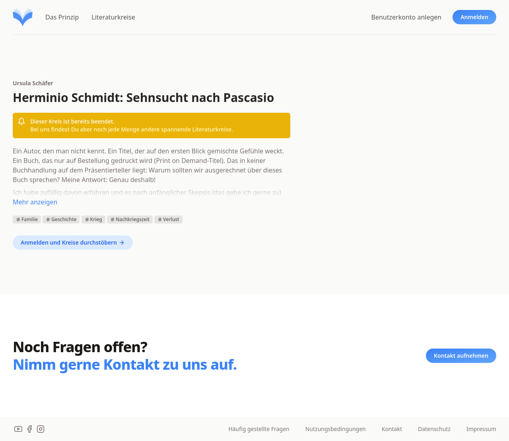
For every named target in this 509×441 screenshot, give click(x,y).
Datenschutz (434, 429)
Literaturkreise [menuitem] (113, 17)
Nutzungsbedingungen (335, 429)
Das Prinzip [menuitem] (62, 17)
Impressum (481, 429)
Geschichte (61, 219)
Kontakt (392, 429)
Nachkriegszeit (130, 219)
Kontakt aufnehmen (461, 355)
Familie (27, 219)
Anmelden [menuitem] (474, 17)
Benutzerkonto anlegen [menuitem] (406, 17)
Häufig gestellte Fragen (258, 429)
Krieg (93, 219)
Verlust (168, 219)
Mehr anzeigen (35, 202)
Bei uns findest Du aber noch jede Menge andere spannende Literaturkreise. (131, 129)
